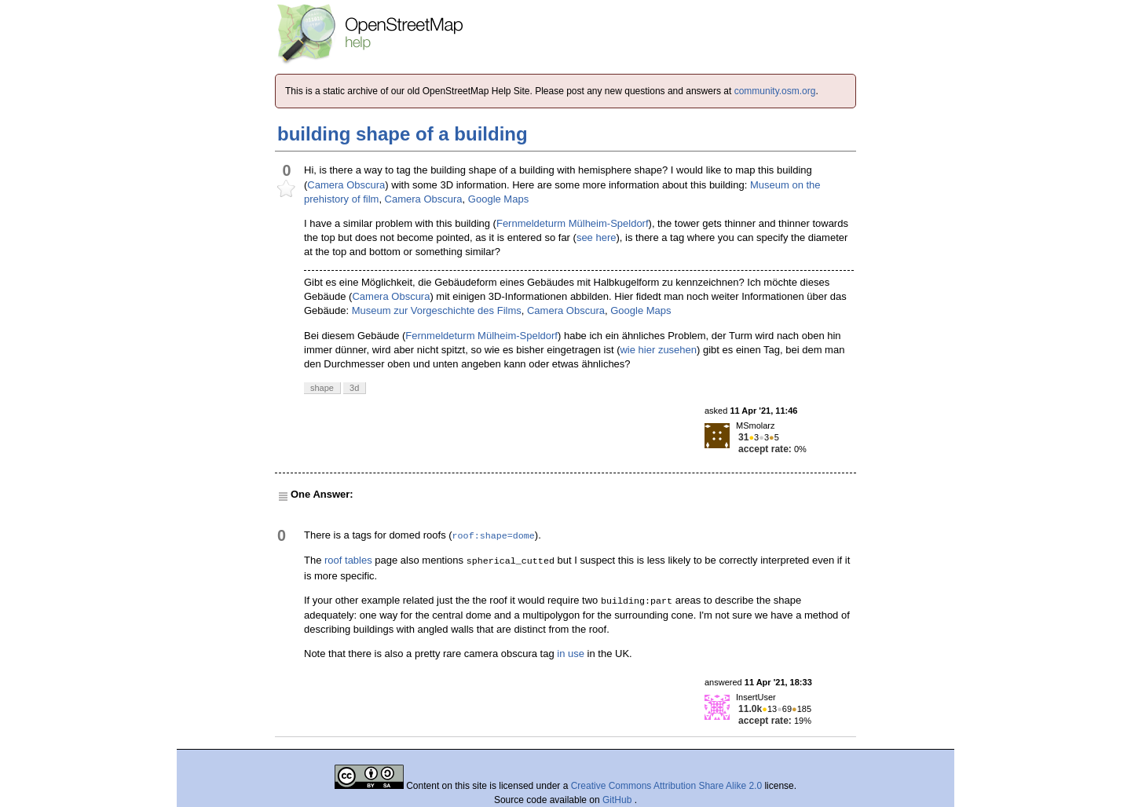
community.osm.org (775, 91)
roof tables (348, 560)
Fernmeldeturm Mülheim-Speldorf (572, 223)
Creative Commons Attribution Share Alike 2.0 (666, 785)
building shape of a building (402, 133)
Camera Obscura (346, 185)
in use (570, 653)
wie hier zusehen (658, 350)
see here (596, 237)
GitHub (618, 799)
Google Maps (498, 199)
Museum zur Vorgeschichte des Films (437, 310)
